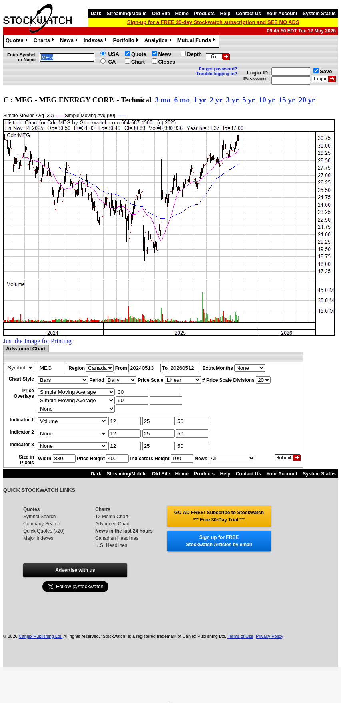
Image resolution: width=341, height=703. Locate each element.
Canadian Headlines (116, 538)
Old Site (161, 13)
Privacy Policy (269, 636)
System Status (319, 13)
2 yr (216, 100)
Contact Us (248, 13)
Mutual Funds (197, 41)
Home (182, 13)
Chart (138, 62)
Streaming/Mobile (126, 13)
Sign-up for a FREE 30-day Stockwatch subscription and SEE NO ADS (213, 22)
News (70, 41)
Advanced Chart (112, 524)
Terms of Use (240, 636)
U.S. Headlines (111, 545)
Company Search (41, 524)
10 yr (267, 100)
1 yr (199, 100)
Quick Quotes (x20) (43, 531)
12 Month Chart (111, 516)
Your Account (282, 13)
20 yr (307, 100)
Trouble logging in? (217, 73)
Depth (194, 54)
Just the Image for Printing (37, 341)
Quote (138, 54)
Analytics (158, 41)
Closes (166, 62)
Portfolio (126, 41)
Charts (45, 41)
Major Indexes (38, 538)
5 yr (248, 100)
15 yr (287, 100)
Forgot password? (218, 68)
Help (225, 13)
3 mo (162, 100)
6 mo (182, 100)
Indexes (96, 41)
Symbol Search (39, 516)
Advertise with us (75, 570)
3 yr (232, 100)
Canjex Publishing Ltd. (40, 636)
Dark (95, 13)
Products (204, 13)
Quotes (18, 41)
